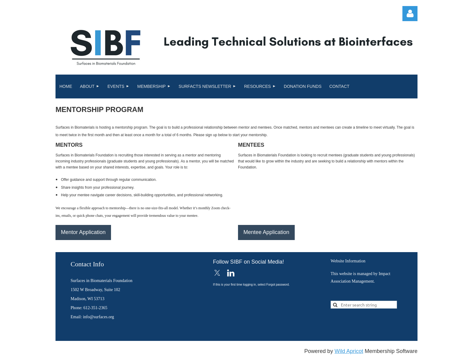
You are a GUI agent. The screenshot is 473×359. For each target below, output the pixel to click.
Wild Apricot (349, 351)
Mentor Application (83, 232)
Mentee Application (266, 232)
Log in (409, 13)
